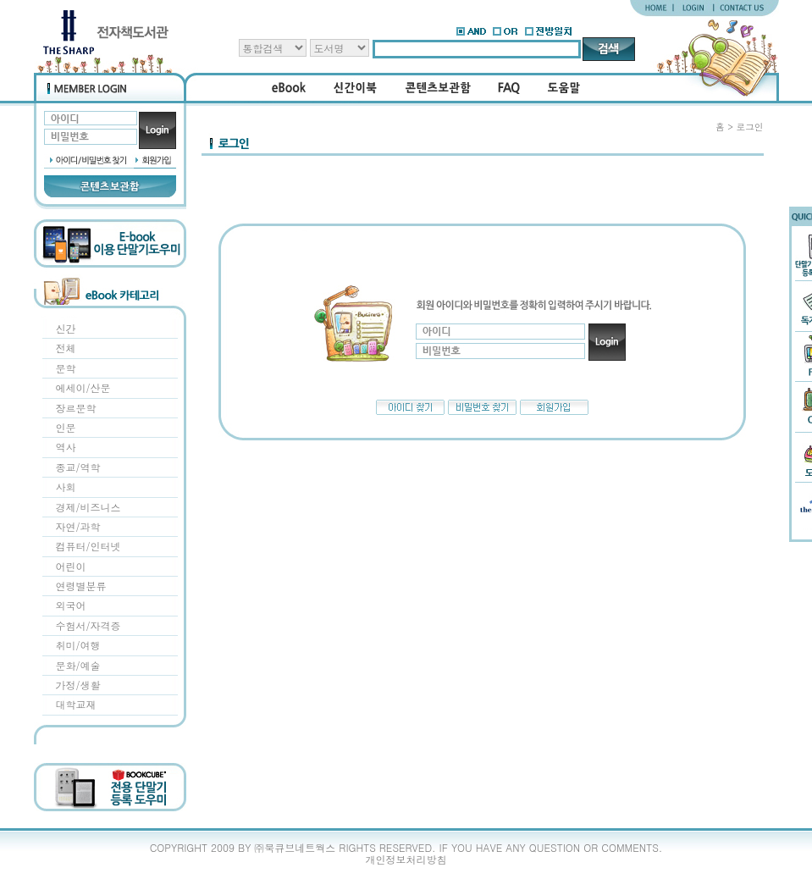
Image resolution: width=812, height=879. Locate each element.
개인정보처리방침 (406, 859)
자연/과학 (78, 526)
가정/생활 (78, 684)
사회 (66, 486)
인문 (66, 427)
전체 (66, 347)
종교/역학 (78, 467)
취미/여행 (78, 645)
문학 (66, 368)
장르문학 (76, 408)
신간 (66, 328)
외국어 (71, 605)
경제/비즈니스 (88, 507)
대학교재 (76, 704)
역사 (66, 447)
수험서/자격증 (88, 625)
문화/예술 (78, 665)
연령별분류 (81, 585)
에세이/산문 (83, 387)
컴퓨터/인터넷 (88, 546)
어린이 (71, 566)
